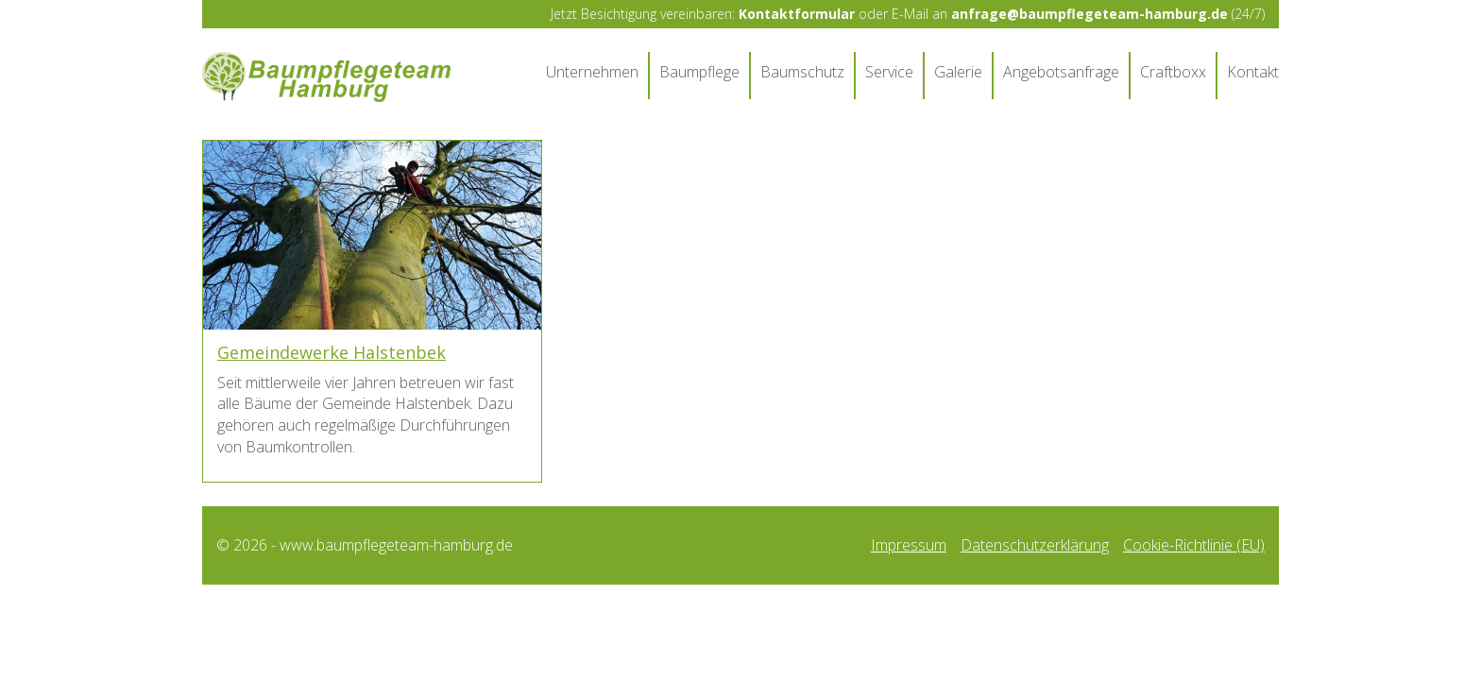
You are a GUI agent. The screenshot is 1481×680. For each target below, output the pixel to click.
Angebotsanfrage (1061, 71)
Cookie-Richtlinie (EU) (1194, 545)
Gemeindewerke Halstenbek (331, 352)
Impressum (908, 545)
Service (889, 71)
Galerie (958, 71)
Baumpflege (699, 71)
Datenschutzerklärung (1035, 545)
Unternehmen (592, 71)
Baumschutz (802, 71)
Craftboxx (1173, 71)
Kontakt (1253, 71)
